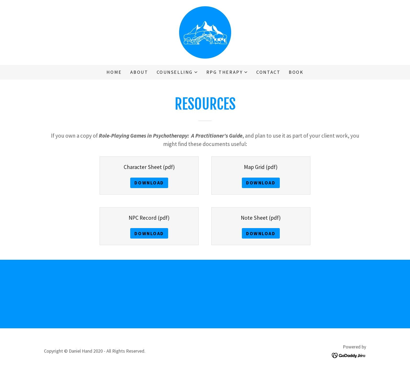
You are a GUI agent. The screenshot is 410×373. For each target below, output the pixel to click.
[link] (205, 31)
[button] (177, 72)
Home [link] (114, 72)
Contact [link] (268, 72)
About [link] (139, 72)
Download (149, 183)
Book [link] (296, 72)
